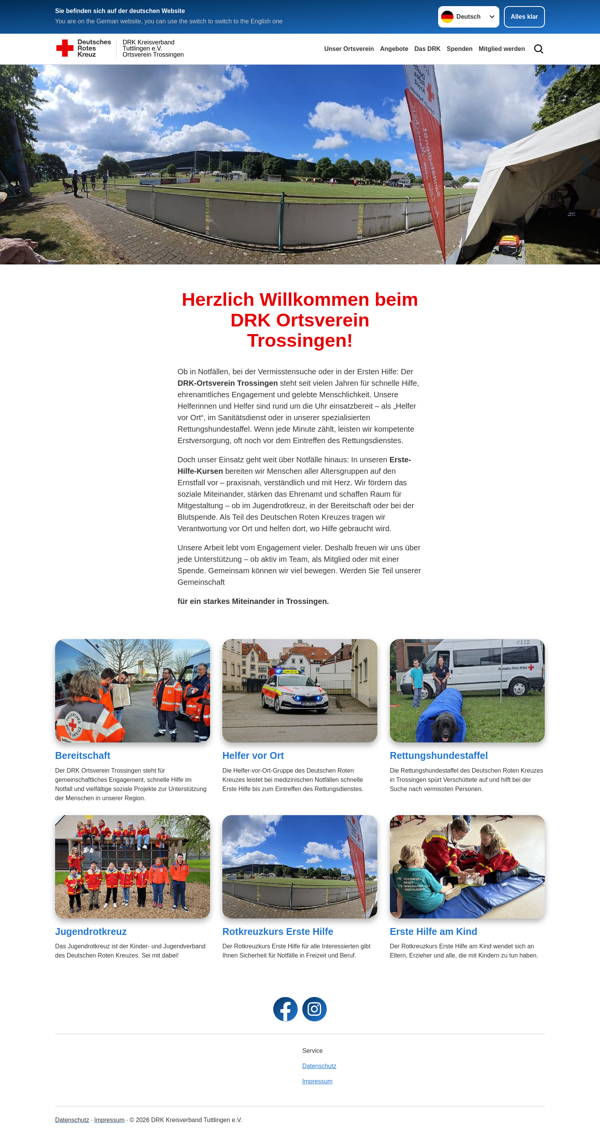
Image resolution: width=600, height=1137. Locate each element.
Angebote (394, 49)
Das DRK (427, 49)
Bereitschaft (82, 755)
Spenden (460, 49)
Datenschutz (319, 1066)
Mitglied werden (502, 49)
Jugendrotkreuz (91, 931)
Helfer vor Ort (253, 755)
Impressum (317, 1081)
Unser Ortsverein (349, 49)
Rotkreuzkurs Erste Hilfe (277, 931)
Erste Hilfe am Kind (434, 931)
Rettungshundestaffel (439, 755)
